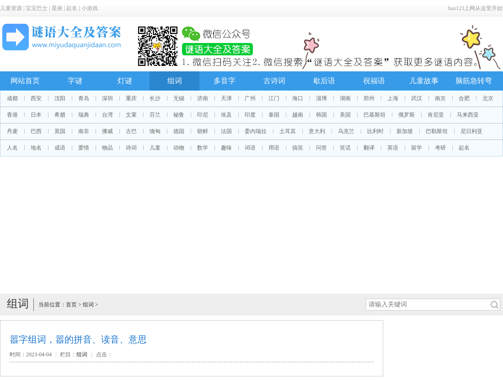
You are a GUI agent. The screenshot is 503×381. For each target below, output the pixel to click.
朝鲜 (202, 131)
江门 (273, 98)
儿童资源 (11, 8)
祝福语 (374, 81)
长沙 (155, 98)
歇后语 (324, 81)
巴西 (36, 131)
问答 (321, 148)
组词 (174, 81)
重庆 (131, 98)
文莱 (131, 115)
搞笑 (297, 148)
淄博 (321, 98)
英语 (392, 148)
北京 (487, 98)
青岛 (83, 98)
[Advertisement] (251, 225)
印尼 (202, 115)
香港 (12, 115)
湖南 (345, 98)
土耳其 (287, 131)
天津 (226, 98)
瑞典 (83, 115)
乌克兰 (346, 131)
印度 (250, 115)
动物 (178, 148)
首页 (71, 304)
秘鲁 (178, 115)
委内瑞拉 (256, 131)
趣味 (226, 148)
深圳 (107, 98)
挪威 (107, 131)
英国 (59, 131)
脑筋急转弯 (473, 81)
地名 (36, 148)
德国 (178, 131)
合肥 (464, 98)
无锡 (178, 98)
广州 (250, 98)
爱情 (83, 148)
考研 (440, 148)
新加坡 (404, 131)
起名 (71, 8)
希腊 (59, 115)
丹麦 (12, 131)
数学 (202, 148)
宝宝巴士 (37, 8)
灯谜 (125, 81)
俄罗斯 (406, 115)
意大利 (317, 131)
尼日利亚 (471, 131)
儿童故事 (424, 81)
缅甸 (155, 131)
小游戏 (89, 8)
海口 (297, 98)
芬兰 (155, 115)
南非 (83, 131)
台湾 (107, 115)
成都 (12, 98)
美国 (345, 115)
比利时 (375, 131)
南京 (440, 98)
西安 (36, 98)
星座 (57, 8)
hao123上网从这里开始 (475, 8)
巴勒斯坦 (437, 131)
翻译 (369, 148)
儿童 (155, 148)
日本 (36, 115)
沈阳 (59, 98)
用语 (273, 148)
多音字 (224, 81)
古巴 (131, 131)
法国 (226, 131)
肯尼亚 (436, 115)
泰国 (273, 115)
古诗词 (274, 81)
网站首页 (25, 81)
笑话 (345, 148)
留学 (416, 148)
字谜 (75, 81)
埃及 (226, 115)
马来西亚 (468, 115)
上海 (392, 98)
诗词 (131, 148)
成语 (59, 148)
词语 (250, 148)
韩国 (321, 115)
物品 (107, 148)
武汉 (416, 98)
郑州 (369, 98)
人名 (12, 148)
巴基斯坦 (374, 115)
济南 (202, 98)
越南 (297, 115)
